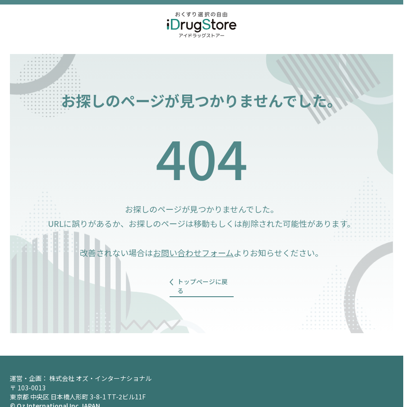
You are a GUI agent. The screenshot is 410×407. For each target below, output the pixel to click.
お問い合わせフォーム (193, 252)
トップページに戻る (204, 282)
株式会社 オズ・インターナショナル (100, 370)
